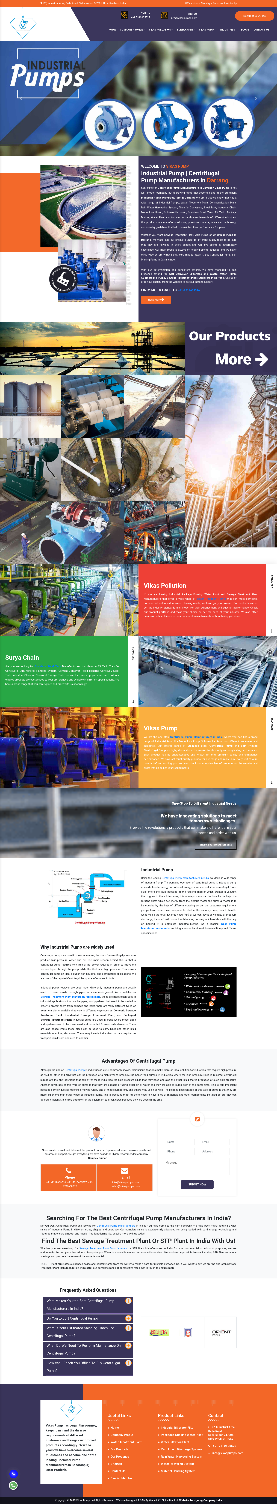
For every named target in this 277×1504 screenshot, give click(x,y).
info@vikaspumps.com (227, 1453)
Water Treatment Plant (125, 1442)
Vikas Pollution (161, 29)
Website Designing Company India (200, 1500)
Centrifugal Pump (75, 1070)
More (242, 359)
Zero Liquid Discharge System (180, 1449)
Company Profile (132, 29)
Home (112, 29)
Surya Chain (186, 29)
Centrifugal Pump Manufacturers (116, 1225)
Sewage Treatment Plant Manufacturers (103, 1248)
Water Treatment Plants (211, 598)
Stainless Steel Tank (48, 666)
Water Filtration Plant (173, 1442)
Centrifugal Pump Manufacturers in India (196, 737)
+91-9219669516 (189, 290)
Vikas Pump (207, 29)
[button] (21, 98)
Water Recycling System (176, 1464)
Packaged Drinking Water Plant (180, 1435)
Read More (156, 299)
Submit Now (197, 1184)
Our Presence (118, 1456)
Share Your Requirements (215, 844)
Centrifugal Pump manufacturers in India (185, 878)
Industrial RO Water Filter (176, 1427)
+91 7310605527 (224, 1446)
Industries (228, 29)
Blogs (245, 29)
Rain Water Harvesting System (180, 1456)
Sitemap (115, 1464)
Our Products (118, 1449)
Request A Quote (254, 15)
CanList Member (120, 1478)
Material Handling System (177, 1471)
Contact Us (261, 29)
